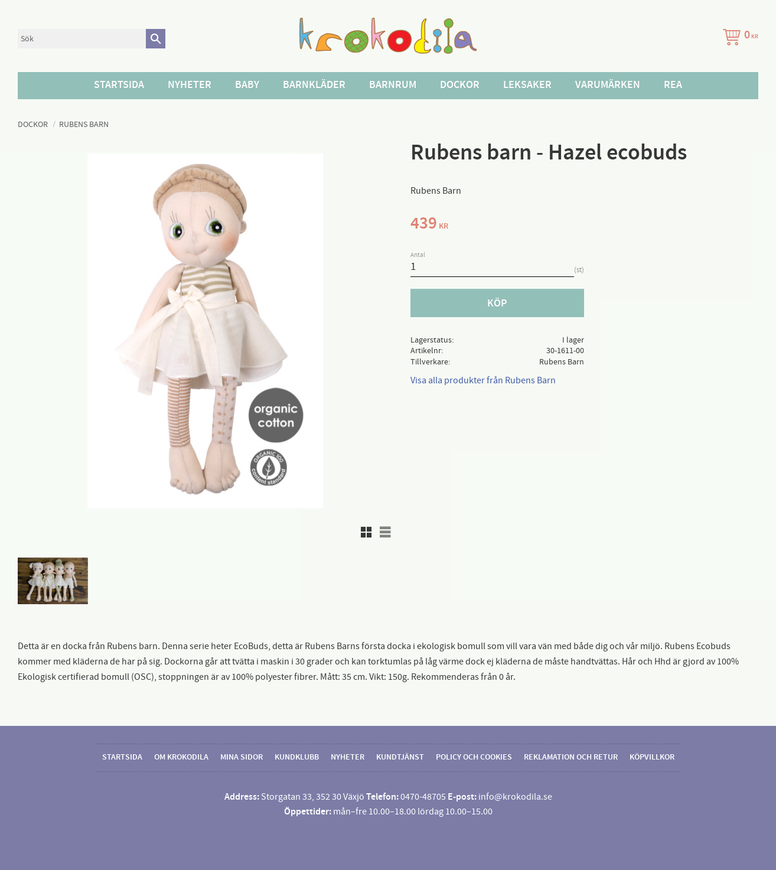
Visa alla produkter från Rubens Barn (483, 380)
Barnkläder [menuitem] (314, 85)
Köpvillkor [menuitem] (652, 757)
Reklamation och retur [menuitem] (571, 757)
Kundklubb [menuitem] (297, 757)
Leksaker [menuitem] (527, 85)
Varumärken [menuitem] (607, 85)
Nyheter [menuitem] (189, 85)
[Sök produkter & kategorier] (82, 38)
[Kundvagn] (738, 39)
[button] (366, 532)
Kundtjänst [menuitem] (400, 757)
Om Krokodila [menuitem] (181, 757)
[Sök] (155, 38)
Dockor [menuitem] (460, 85)
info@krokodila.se (515, 797)
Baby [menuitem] (247, 85)
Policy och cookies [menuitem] (474, 757)
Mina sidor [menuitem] (241, 757)
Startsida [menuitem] (119, 85)
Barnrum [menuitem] (392, 85)
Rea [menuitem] (673, 85)
